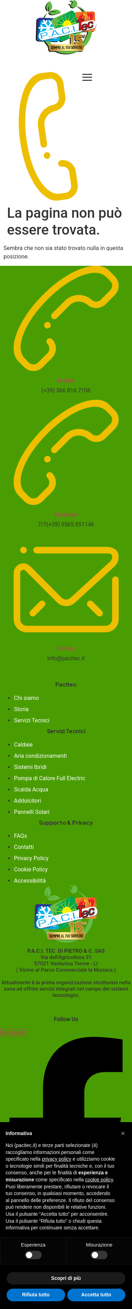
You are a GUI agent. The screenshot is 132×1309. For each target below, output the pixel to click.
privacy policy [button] (56, 1159)
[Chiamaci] (66, 500)
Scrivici (66, 648)
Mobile (65, 380)
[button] (122, 1133)
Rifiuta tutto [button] (36, 1294)
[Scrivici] (66, 634)
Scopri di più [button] (66, 1278)
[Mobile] (66, 366)
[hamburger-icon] (87, 77)
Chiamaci (66, 514)
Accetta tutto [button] (96, 1294)
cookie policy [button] (99, 1179)
